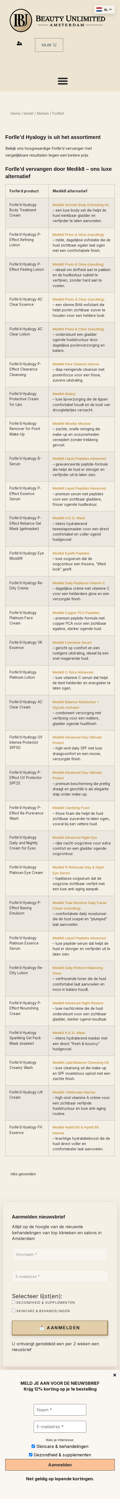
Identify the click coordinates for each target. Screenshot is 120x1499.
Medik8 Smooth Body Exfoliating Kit (81, 205)
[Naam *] (60, 1410)
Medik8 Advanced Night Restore (78, 1003)
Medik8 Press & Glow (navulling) (78, 235)
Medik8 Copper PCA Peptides (76, 613)
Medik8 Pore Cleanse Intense (76, 364)
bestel (28, 114)
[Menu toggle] (62, 81)
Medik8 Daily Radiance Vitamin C (79, 583)
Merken (43, 114)
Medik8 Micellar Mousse (72, 424)
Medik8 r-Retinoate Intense (74, 1092)
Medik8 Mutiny (64, 394)
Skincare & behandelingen (41, 1311)
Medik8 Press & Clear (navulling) (78, 299)
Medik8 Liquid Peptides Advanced (79, 459)
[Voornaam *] (60, 1254)
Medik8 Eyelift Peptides (71, 553)
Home (15, 114)
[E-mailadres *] (60, 1276)
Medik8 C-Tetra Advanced (73, 672)
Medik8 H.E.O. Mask (69, 518)
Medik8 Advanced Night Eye (75, 838)
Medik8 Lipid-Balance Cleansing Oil (81, 1063)
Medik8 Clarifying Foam (71, 808)
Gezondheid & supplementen (43, 1302)
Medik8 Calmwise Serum (72, 642)
